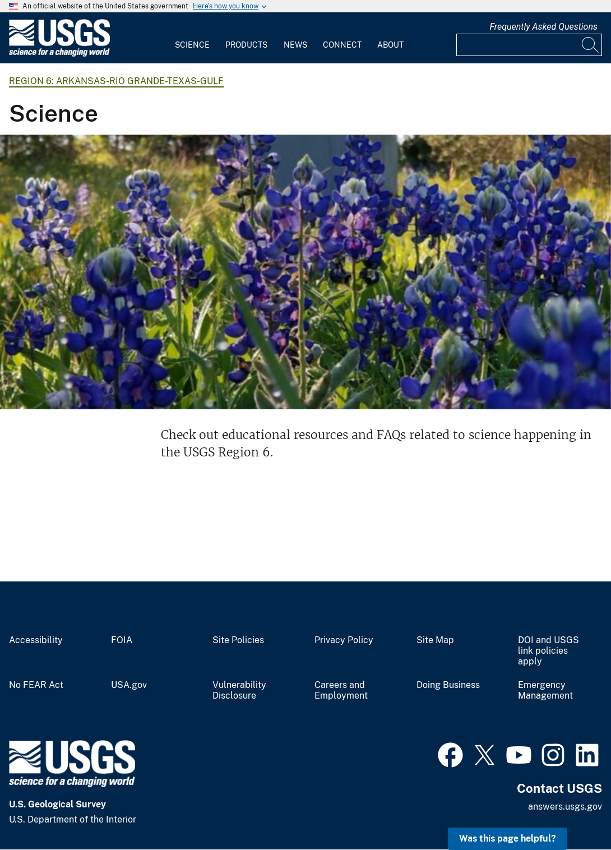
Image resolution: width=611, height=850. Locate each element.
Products (246, 44)
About (390, 44)
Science (192, 44)
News (295, 44)
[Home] (59, 54)
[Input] (529, 45)
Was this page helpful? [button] (507, 838)
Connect (342, 44)
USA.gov (129, 685)
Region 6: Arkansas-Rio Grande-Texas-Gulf (116, 81)
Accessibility (36, 640)
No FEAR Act (36, 685)
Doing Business (448, 685)
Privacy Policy (343, 640)
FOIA (121, 640)
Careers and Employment (341, 690)
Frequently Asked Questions (543, 26)
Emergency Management (545, 690)
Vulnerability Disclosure (239, 690)
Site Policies (238, 640)
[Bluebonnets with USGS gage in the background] (305, 272)
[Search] (591, 45)
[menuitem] (192, 38)
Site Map (435, 640)
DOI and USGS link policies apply (548, 651)
